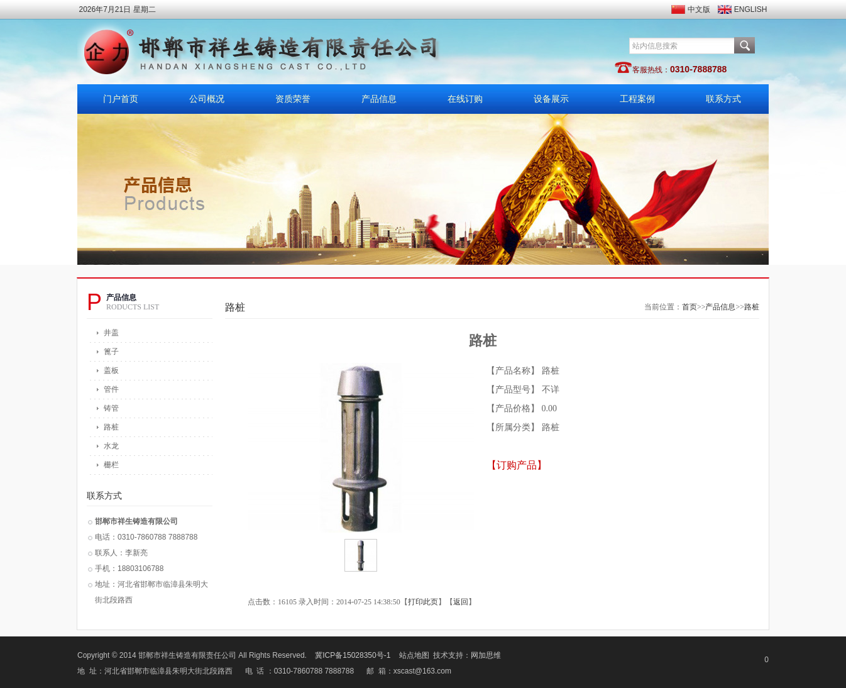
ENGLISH (750, 9)
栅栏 (111, 464)
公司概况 (206, 99)
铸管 (111, 408)
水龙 (111, 445)
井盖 (111, 332)
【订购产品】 (516, 465)
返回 (460, 601)
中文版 (699, 9)
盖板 (111, 370)
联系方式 (723, 99)
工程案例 (637, 99)
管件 (111, 389)
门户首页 (120, 99)
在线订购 (465, 99)
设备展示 (551, 99)
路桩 (111, 427)
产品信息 (379, 99)
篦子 (111, 351)
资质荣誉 (292, 99)
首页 (689, 306)
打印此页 (423, 601)
